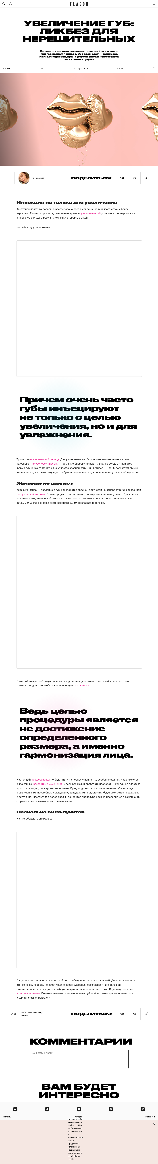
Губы (42, 68)
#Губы (23, 1012)
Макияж (6, 68)
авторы (78, 1117)
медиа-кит (150, 1117)
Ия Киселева (38, 178)
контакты (7, 1117)
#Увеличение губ (35, 1012)
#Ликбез (24, 1015)
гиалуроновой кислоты (44, 463)
